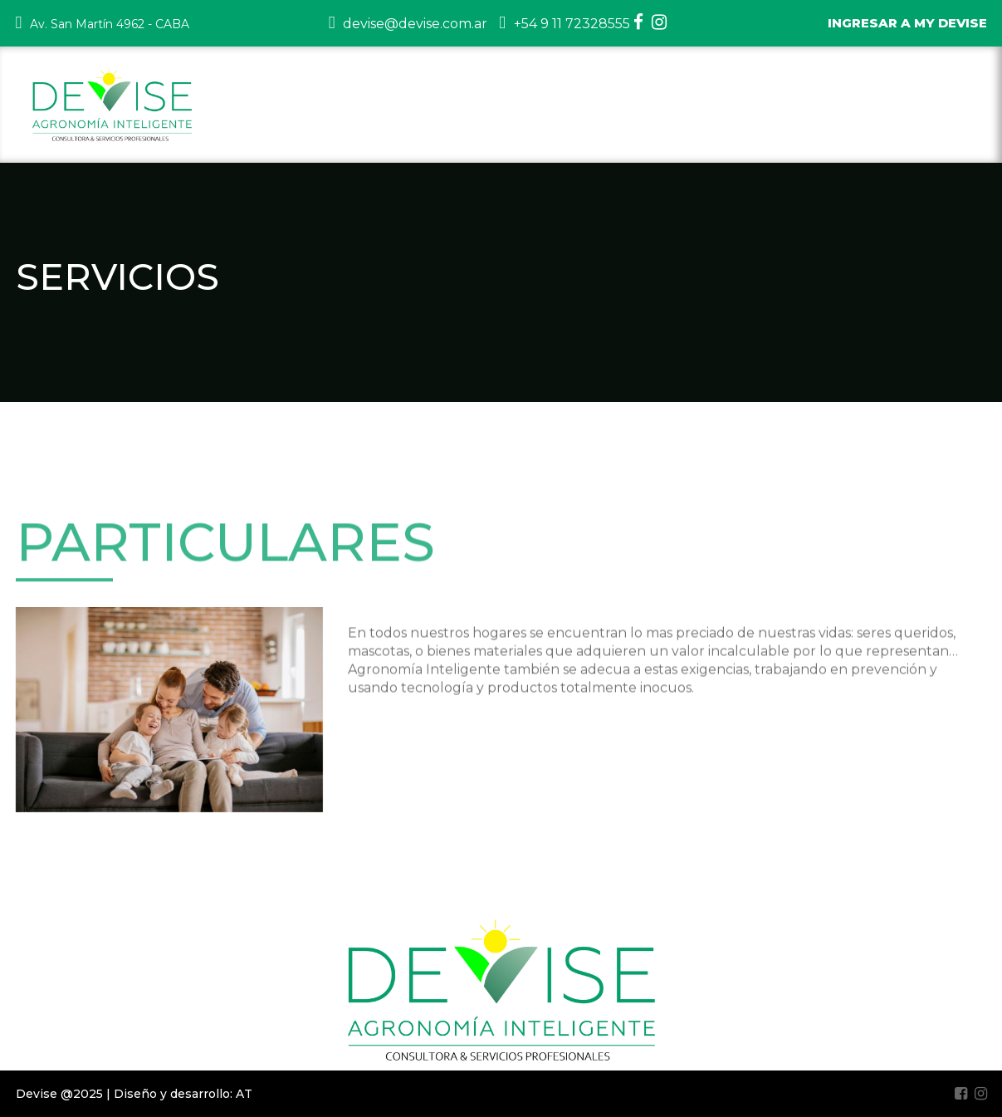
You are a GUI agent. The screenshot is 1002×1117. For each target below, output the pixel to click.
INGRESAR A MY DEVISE (907, 23)
